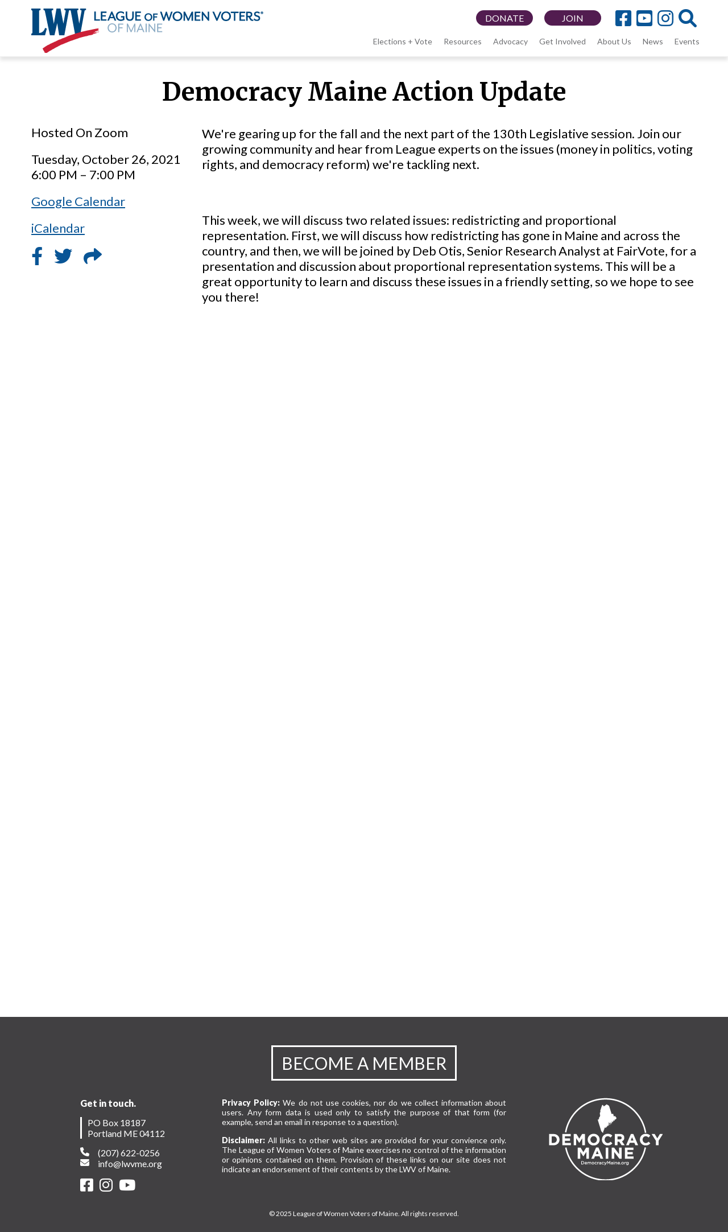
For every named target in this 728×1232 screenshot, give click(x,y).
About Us (614, 41)
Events (687, 41)
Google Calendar (78, 201)
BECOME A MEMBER (364, 1063)
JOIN (573, 18)
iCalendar (58, 228)
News (653, 41)
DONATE (504, 18)
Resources (463, 41)
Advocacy (510, 41)
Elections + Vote (402, 41)
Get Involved (562, 41)
